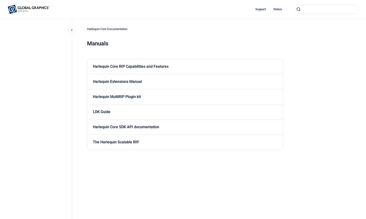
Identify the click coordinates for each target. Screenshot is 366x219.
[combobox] (325, 9)
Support (260, 9)
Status (277, 9)
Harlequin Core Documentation (107, 29)
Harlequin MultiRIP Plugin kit (117, 96)
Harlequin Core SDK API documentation (126, 127)
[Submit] (298, 9)
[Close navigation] (72, 30)
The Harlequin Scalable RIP (116, 142)
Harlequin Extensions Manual (117, 81)
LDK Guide (101, 112)
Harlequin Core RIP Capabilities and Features (131, 66)
